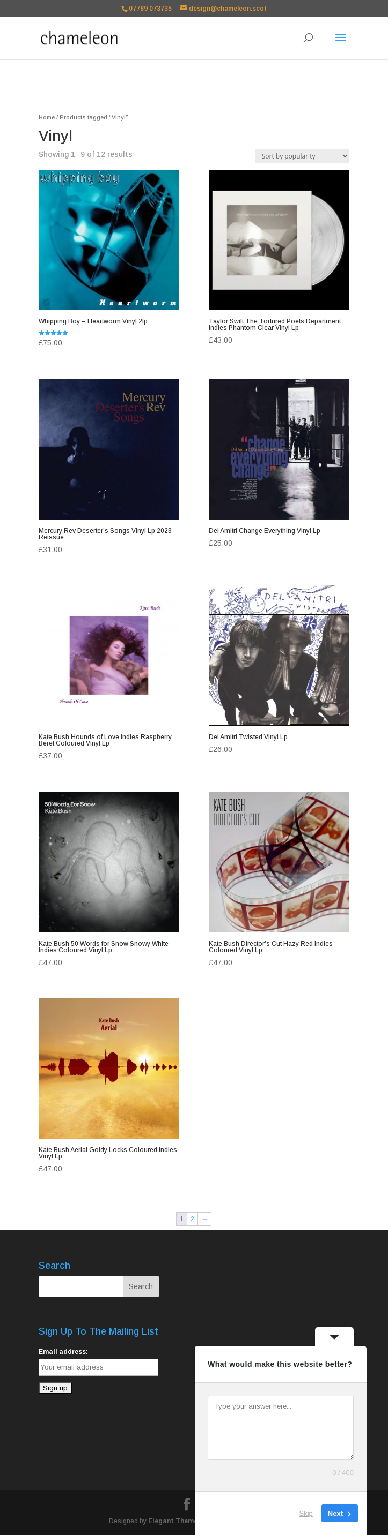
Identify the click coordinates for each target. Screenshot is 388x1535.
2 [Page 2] (192, 1219)
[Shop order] (302, 156)
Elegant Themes (174, 1521)
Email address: (63, 1352)
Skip (306, 1513)
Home (47, 117)
